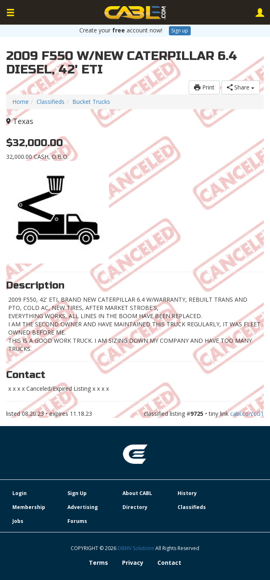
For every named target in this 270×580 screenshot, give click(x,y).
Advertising (82, 507)
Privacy (132, 562)
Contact (169, 562)
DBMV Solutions (136, 548)
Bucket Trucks (91, 101)
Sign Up (77, 493)
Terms (98, 562)
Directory (135, 507)
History (187, 493)
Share (240, 87)
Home (20, 101)
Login (19, 493)
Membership (28, 507)
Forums (77, 521)
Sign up (179, 30)
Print (204, 87)
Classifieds (51, 101)
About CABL (137, 493)
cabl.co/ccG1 (247, 413)
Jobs (17, 521)
